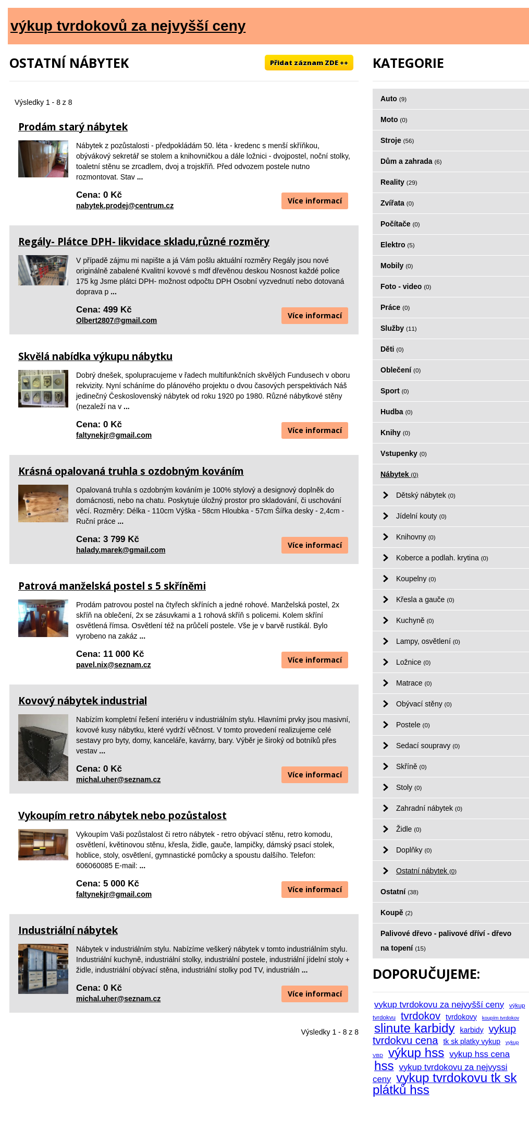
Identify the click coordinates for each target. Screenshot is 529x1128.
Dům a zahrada (411, 161)
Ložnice (413, 662)
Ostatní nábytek (426, 871)
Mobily (396, 265)
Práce (395, 307)
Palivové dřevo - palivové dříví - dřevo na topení (445, 940)
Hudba (396, 411)
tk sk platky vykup (471, 1041)
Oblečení (400, 370)
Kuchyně (415, 620)
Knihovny (416, 537)
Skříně (411, 766)
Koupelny (416, 578)
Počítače (400, 224)
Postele (413, 725)
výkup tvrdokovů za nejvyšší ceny (127, 26)
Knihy (395, 432)
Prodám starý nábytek (73, 127)
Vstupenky (403, 453)
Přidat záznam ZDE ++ (309, 62)
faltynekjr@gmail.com (114, 435)
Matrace (414, 683)
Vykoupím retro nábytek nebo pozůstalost (122, 815)
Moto (394, 119)
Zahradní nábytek (429, 808)
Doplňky (414, 850)
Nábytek (399, 474)
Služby (398, 328)
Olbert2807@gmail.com (116, 320)
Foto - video (405, 286)
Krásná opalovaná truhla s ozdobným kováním (131, 471)
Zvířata (397, 203)
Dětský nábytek (426, 495)
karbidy (472, 1030)
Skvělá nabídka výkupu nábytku (95, 356)
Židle (408, 829)
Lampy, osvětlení (428, 641)
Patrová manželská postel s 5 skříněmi (112, 586)
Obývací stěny (424, 704)
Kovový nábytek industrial (82, 700)
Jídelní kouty (421, 516)
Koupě (396, 912)
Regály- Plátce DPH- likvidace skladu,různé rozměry (143, 241)
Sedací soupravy (428, 745)
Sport (394, 391)
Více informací (315, 201)
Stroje (397, 140)
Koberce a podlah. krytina (442, 558)
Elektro (397, 245)
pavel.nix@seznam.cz (113, 665)
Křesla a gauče (425, 599)
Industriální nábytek (68, 930)
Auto (393, 98)
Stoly (409, 787)
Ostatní (399, 891)
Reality (398, 182)
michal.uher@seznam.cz (118, 779)
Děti (392, 349)
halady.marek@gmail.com (120, 550)
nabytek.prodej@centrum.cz (125, 205)
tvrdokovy (461, 1017)
